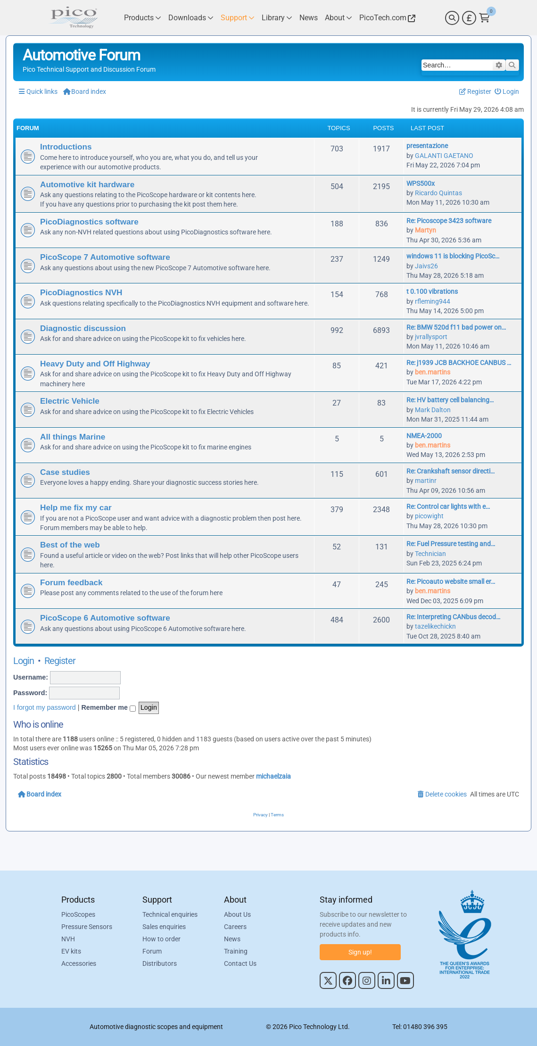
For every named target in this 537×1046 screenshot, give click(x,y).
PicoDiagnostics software (89, 221)
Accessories (78, 963)
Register (59, 660)
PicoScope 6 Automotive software (105, 618)
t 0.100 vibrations (432, 291)
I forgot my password (44, 707)
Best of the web (70, 544)
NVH (68, 939)
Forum (152, 951)
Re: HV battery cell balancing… (450, 400)
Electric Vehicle (69, 401)
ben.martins (432, 372)
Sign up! (360, 952)
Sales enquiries (164, 926)
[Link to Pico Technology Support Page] (238, 17)
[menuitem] (507, 91)
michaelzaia (273, 776)
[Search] (452, 18)
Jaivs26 (426, 266)
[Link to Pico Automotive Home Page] (73, 17)
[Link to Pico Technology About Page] (338, 17)
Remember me (108, 708)
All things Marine (72, 436)
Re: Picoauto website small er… (450, 581)
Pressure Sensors (86, 926)
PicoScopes (78, 914)
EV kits (71, 951)
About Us (237, 914)
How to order (161, 939)
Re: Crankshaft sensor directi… (450, 471)
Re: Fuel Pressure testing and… (450, 544)
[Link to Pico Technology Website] (386, 17)
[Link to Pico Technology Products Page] (142, 17)
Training (236, 951)
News (232, 939)
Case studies (65, 472)
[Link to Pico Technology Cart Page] (484, 18)
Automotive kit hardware (87, 184)
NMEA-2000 (424, 436)
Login (23, 660)
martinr (426, 480)
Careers (235, 926)
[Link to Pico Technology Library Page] (277, 17)
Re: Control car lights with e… (448, 506)
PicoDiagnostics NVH (81, 292)
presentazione (427, 145)
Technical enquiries (170, 914)
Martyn (425, 230)
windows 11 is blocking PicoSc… (452, 256)
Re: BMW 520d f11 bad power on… (456, 327)
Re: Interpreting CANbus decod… (453, 617)
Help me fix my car (76, 507)
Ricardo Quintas (438, 193)
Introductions (66, 146)
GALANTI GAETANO (444, 155)
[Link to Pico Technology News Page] (308, 17)
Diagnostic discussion (83, 328)
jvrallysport (431, 336)
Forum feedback (71, 582)
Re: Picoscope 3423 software (448, 220)
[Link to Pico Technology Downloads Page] (191, 17)
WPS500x (420, 183)
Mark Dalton (433, 410)
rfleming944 (432, 301)
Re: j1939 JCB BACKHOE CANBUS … (458, 362)
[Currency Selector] (469, 18)
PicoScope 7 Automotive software (105, 257)
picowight (429, 516)
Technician (430, 553)
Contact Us (240, 963)
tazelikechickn (435, 626)
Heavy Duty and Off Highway (95, 363)
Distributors (159, 963)
